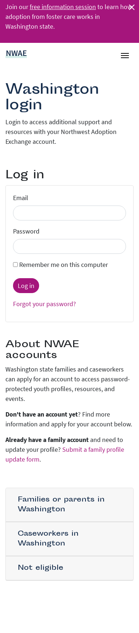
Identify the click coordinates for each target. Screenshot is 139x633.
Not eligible (40, 568)
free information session (63, 7)
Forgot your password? (44, 304)
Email (20, 198)
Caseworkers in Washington (48, 539)
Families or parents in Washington (61, 505)
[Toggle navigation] (125, 53)
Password (26, 231)
